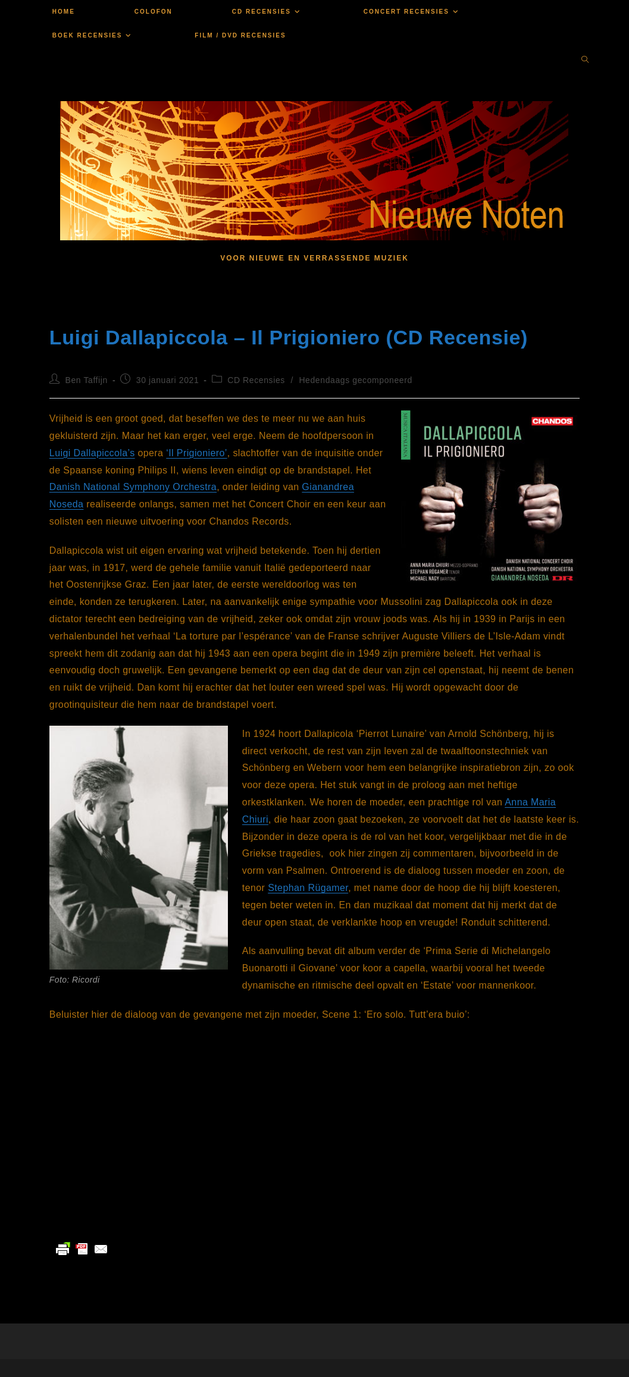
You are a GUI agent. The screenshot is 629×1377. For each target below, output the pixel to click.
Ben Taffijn (86, 380)
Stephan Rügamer (308, 888)
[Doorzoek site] (585, 60)
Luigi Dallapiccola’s (92, 453)
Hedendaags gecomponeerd (355, 380)
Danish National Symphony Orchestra (133, 487)
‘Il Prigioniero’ (196, 453)
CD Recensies (256, 380)
